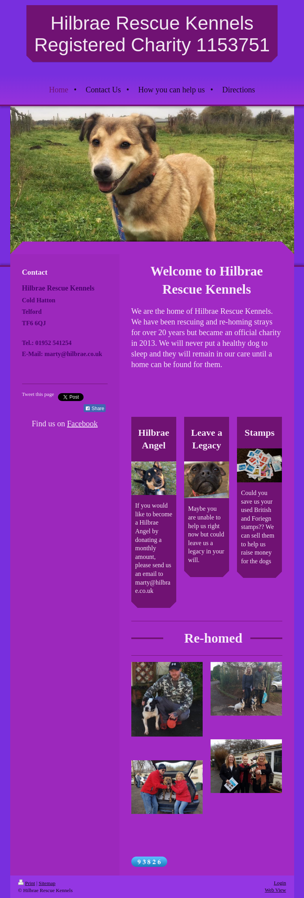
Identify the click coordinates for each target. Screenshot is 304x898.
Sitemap (47, 883)
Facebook (82, 423)
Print (26, 883)
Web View (275, 890)
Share (94, 408)
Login (280, 883)
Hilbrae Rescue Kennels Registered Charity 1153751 (152, 34)
